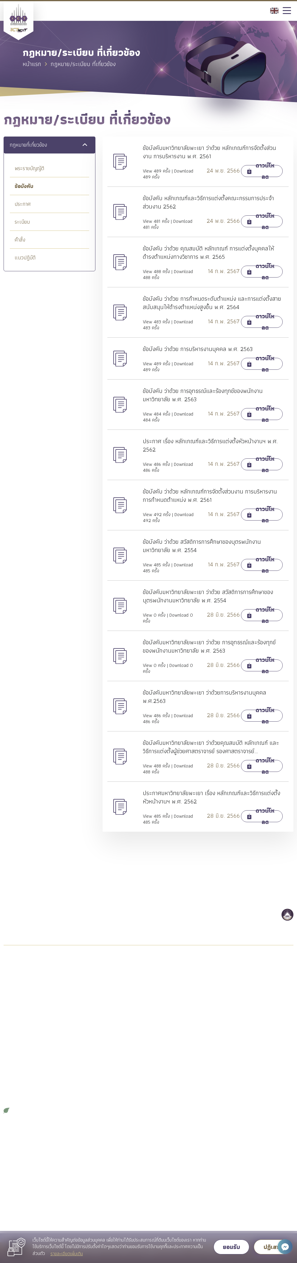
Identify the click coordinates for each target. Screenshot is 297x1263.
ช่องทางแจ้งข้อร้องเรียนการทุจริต (255, 1185)
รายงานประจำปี (17, 1088)
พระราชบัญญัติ (29, 168)
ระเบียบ (22, 222)
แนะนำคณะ (14, 981)
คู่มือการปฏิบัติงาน (19, 1173)
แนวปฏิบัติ (25, 257)
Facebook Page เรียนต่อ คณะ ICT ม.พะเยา (257, 1006)
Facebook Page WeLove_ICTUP (182, 1030)
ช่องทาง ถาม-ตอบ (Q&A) (248, 1195)
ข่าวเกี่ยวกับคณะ (92, 1141)
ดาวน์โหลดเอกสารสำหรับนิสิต (177, 1019)
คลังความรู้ (161, 1151)
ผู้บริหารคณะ (15, 1003)
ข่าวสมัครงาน (89, 1173)
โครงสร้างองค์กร (19, 1013)
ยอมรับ (231, 1247)
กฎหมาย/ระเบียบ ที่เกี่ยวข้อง (28, 1056)
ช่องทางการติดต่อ (241, 1206)
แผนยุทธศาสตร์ (17, 1035)
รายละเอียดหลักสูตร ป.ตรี (248, 992)
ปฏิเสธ (272, 1247)
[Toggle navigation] (287, 10)
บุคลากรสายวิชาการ (21, 1141)
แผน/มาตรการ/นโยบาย (24, 1045)
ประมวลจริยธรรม (19, 1067)
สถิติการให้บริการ (19, 1162)
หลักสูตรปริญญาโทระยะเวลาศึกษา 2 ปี (110, 1011)
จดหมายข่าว (14, 1099)
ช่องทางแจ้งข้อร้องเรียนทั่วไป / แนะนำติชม (259, 1171)
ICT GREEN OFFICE (25, 1110)
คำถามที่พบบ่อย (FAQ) (245, 1141)
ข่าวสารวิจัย (88, 1162)
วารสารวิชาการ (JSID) (171, 1141)
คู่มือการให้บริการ (18, 1183)
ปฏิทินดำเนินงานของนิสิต (173, 1009)
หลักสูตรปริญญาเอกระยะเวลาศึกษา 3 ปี (111, 1028)
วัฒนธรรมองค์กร (19, 1078)
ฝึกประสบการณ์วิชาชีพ (172, 981)
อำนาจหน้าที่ (13, 1024)
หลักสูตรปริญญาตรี (95, 981)
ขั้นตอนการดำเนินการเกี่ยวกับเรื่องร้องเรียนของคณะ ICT (258, 1154)
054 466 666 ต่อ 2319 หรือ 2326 (72, 916)
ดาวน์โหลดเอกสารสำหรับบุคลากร (32, 1194)
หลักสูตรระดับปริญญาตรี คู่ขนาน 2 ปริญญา (109, 995)
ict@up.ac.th (47, 903)
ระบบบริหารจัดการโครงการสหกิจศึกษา (181, 995)
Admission (236, 981)
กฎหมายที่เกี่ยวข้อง (28, 145)
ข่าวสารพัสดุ (89, 1151)
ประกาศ (23, 204)
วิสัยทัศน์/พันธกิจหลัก (22, 992)
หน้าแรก (32, 63)
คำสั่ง (20, 240)
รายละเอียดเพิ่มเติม (66, 1254)
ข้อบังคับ (24, 186)
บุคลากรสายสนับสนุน (21, 1151)
